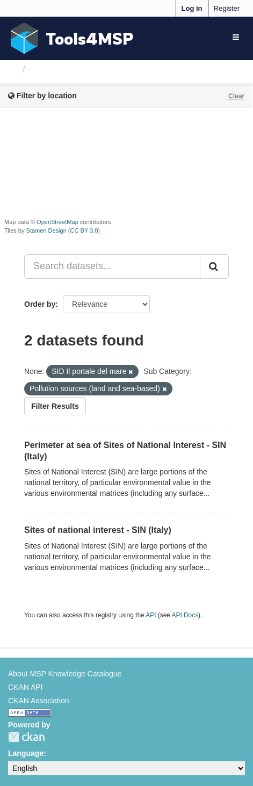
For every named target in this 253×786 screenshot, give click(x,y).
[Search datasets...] (112, 266)
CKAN (26, 736)
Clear (236, 96)
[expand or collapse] (236, 37)
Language (26, 753)
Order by (39, 304)
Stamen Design (46, 230)
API (151, 615)
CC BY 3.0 (84, 230)
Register (227, 8)
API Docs (185, 615)
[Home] (12, 69)
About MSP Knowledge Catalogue (64, 673)
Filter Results (55, 406)
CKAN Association (38, 700)
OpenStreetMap (57, 222)
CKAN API (25, 687)
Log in (192, 8)
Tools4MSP (90, 38)
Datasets (51, 69)
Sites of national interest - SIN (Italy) (97, 530)
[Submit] (214, 266)
